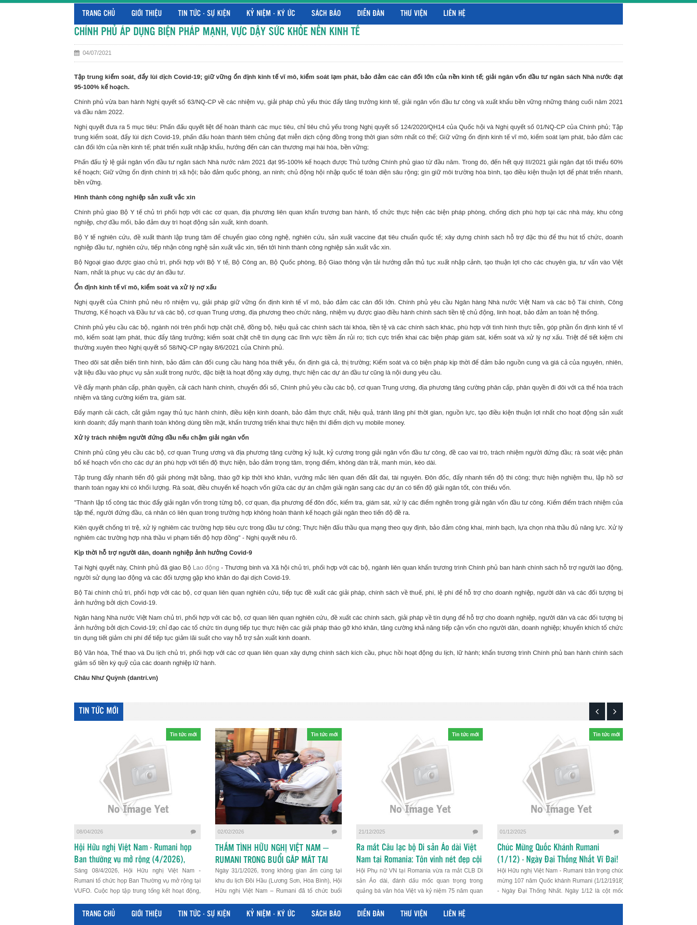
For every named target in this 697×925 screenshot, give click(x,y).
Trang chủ (98, 13)
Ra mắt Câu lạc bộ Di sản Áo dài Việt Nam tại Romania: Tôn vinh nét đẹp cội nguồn (419, 860)
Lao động (206, 567)
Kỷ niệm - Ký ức (270, 13)
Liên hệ (454, 13)
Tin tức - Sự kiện (204, 13)
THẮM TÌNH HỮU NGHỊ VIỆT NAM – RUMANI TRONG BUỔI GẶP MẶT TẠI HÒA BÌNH (272, 860)
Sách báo (326, 13)
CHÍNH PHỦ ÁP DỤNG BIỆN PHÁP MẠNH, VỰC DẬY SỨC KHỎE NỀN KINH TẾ (217, 32)
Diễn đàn (370, 13)
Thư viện (413, 13)
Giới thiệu (146, 13)
